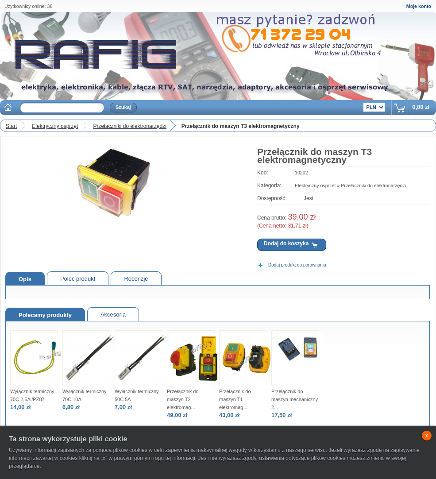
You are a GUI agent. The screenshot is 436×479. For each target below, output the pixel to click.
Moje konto (418, 6)
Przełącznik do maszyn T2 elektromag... (183, 399)
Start (11, 126)
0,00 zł (421, 107)
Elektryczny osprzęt (55, 126)
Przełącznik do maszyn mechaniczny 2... (294, 399)
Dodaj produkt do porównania (297, 265)
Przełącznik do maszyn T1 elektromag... (235, 399)
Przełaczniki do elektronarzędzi (129, 126)
